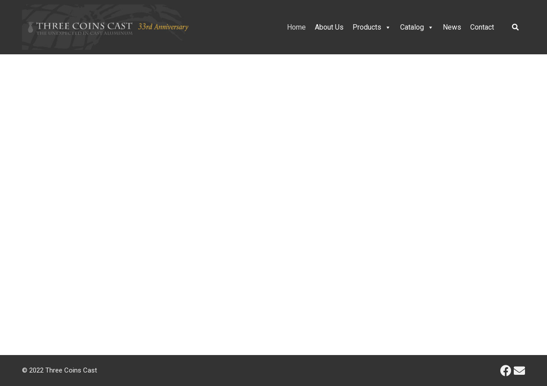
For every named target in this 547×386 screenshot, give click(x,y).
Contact (482, 27)
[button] (14, 189)
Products (372, 27)
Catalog (417, 27)
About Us (329, 27)
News (452, 27)
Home (296, 27)
